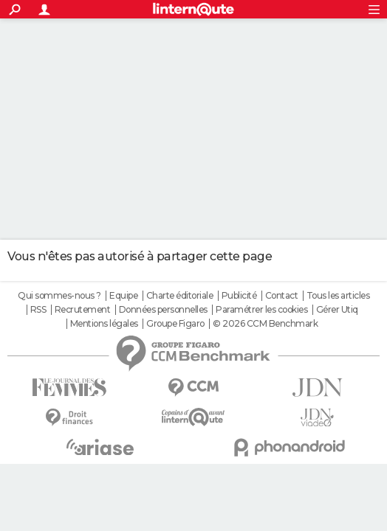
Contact (281, 296)
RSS (38, 310)
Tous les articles (338, 296)
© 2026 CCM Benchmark (265, 324)
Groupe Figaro (175, 324)
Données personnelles (163, 310)
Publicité (239, 296)
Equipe (123, 296)
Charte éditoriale (179, 296)
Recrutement (83, 310)
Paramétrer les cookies (261, 310)
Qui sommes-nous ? (59, 296)
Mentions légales (104, 324)
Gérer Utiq (337, 310)
